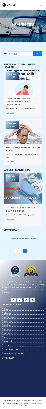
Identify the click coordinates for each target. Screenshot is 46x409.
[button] (41, 5)
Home (15, 30)
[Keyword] (20, 53)
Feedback (7, 325)
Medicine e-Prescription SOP (14, 353)
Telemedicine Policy (11, 349)
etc (41, 403)
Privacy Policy (8, 341)
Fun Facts (7, 329)
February (12, 75)
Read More (10, 113)
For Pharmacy (9, 317)
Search (37, 53)
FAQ (5, 337)
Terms (6, 345)
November (12, 178)
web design (23, 406)
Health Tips (8, 321)
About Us (7, 313)
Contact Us (8, 333)
